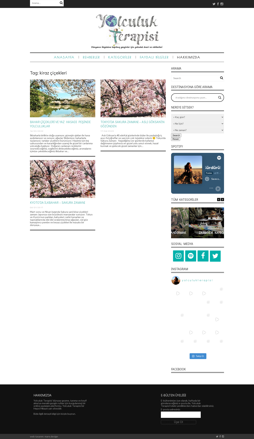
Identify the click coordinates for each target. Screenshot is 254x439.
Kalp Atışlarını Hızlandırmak (197, 233)
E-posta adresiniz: (170, 409)
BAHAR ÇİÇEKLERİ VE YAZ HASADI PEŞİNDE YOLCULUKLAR (60, 124)
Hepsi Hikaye (41, 408)
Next (222, 199)
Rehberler (91, 57)
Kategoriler (120, 57)
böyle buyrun (68, 413)
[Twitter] (215, 256)
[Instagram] (178, 256)
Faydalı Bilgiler (154, 57)
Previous (218, 199)
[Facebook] (203, 256)
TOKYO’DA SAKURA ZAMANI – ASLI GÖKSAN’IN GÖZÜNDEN (132, 124)
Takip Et (198, 356)
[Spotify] (190, 256)
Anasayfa (64, 57)
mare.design (51, 436)
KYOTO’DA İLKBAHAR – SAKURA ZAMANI (57, 202)
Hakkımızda (188, 57)
